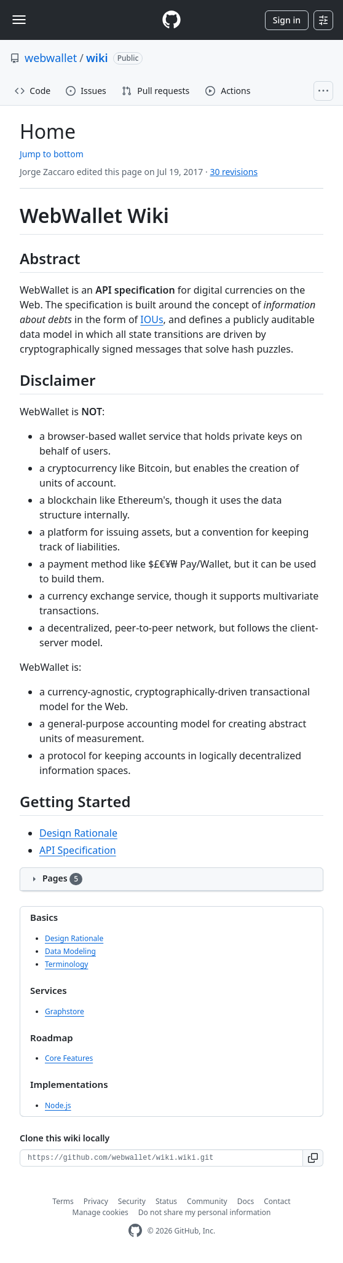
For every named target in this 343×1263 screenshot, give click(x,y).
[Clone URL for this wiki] (161, 1158)
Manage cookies (100, 1212)
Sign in (287, 20)
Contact (277, 1201)
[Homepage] (171, 20)
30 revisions (234, 172)
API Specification (77, 850)
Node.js (58, 1105)
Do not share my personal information (204, 1212)
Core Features (69, 1058)
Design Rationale (78, 833)
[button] (313, 1158)
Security (132, 1201)
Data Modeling (70, 951)
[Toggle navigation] (19, 19)
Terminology (66, 964)
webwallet (51, 57)
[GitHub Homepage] (135, 1230)
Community (207, 1201)
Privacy (96, 1201)
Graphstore (64, 1011)
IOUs (151, 319)
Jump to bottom (52, 154)
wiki (97, 57)
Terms (63, 1201)
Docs (245, 1201)
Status (166, 1201)
